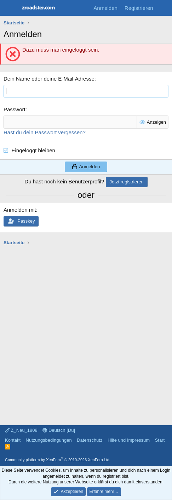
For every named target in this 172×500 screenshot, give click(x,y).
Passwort (14, 109)
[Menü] (9, 8)
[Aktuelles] (164, 7)
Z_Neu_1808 (21, 430)
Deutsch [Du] (58, 430)
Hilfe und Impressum (129, 440)
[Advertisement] (86, 332)
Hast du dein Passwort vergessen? (45, 132)
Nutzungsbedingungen (49, 440)
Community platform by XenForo (57, 460)
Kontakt (13, 440)
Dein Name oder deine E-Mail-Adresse (49, 79)
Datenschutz (89, 440)
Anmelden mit (20, 210)
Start (160, 440)
